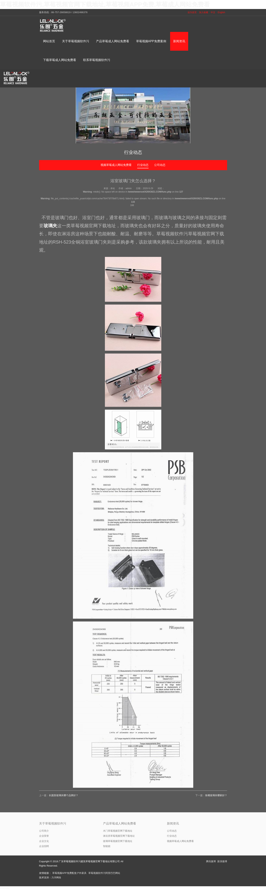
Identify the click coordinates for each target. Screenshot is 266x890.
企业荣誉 (44, 835)
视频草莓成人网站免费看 (116, 164)
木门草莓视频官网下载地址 (117, 830)
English (221, 12)
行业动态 (143, 164)
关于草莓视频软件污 (52, 823)
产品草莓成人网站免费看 (119, 823)
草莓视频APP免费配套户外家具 (69, 873)
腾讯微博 (211, 861)
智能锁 (106, 846)
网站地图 (5, 888)
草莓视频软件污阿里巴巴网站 (104, 873)
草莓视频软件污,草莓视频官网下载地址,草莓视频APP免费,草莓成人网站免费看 (105, 4)
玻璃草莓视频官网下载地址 (117, 841)
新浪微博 (222, 861)
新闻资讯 (173, 823)
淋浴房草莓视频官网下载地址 (119, 835)
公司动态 (159, 164)
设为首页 (192, 12)
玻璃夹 (50, 225)
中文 (213, 12)
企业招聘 (44, 846)
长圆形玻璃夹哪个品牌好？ (63, 795)
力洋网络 (56, 877)
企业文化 (44, 841)
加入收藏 (203, 12)
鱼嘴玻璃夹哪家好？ (216, 795)
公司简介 (44, 830)
